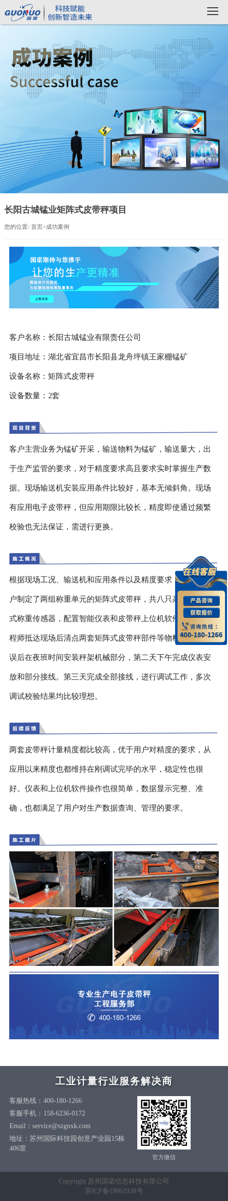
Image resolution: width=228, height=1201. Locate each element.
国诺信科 (48, 13)
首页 (37, 226)
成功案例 (57, 226)
